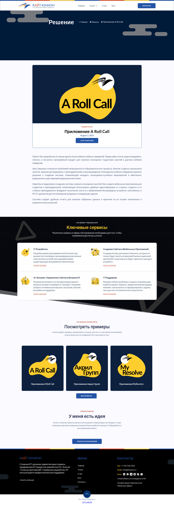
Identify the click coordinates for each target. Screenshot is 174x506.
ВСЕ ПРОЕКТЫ (86, 396)
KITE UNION (87, 502)
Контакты (82, 482)
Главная (81, 6)
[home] (36, 5)
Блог (113, 6)
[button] (93, 5)
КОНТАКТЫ (146, 6)
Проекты (95, 22)
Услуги (80, 470)
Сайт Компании (87, 140)
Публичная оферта (124, 486)
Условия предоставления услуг (129, 483)
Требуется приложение (87, 441)
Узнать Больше (39, 267)
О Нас (104, 6)
